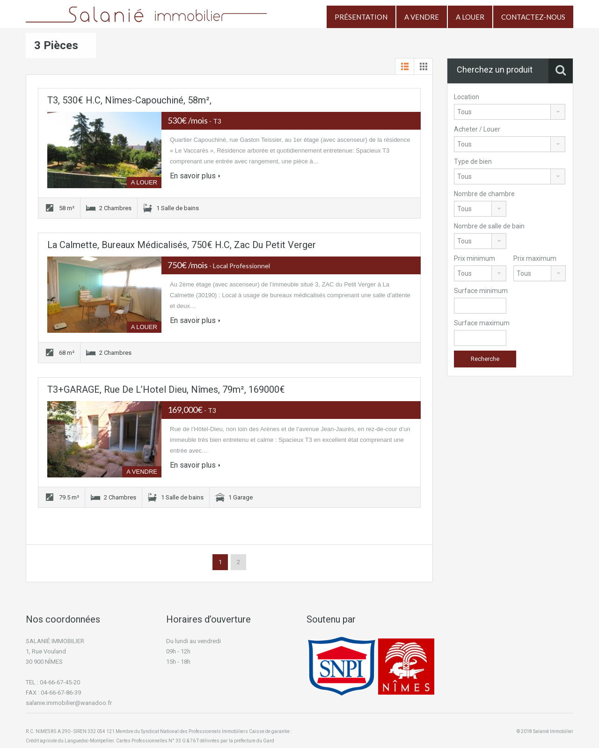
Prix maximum (534, 258)
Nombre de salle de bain (489, 226)
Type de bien (473, 161)
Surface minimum (481, 290)
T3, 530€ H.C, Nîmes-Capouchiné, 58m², (129, 100)
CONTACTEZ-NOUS (533, 17)
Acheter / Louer (477, 129)
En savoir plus (195, 175)
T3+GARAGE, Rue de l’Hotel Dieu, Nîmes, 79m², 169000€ (166, 389)
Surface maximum (482, 323)
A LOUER (470, 17)
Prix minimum (474, 258)
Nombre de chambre (484, 194)
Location (466, 97)
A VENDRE (421, 17)
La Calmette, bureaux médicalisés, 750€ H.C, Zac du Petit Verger (181, 244)
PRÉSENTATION (361, 17)
